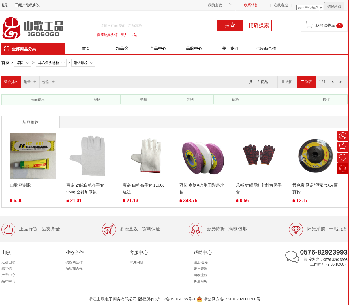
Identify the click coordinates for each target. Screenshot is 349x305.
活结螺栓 (81, 63)
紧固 (20, 63)
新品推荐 (30, 122)
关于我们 (230, 48)
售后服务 (200, 281)
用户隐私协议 (29, 5)
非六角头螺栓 (48, 63)
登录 (4, 5)
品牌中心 (194, 48)
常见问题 (136, 262)
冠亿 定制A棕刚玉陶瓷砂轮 (201, 188)
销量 (27, 82)
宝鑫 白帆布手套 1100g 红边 (144, 188)
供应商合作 (266, 48)
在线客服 (281, 5)
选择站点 (334, 7)
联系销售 (251, 5)
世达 (133, 35)
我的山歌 (215, 5)
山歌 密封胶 (20, 185)
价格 (45, 82)
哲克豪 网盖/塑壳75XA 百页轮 (315, 188)
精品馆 (122, 48)
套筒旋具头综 (107, 35)
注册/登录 (201, 262)
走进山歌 (8, 262)
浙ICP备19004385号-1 (175, 299)
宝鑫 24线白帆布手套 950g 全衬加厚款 (85, 188)
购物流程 (200, 275)
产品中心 (158, 48)
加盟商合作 (74, 269)
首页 (86, 48)
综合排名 (11, 82)
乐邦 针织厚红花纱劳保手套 (259, 188)
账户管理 (200, 269)
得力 (124, 35)
